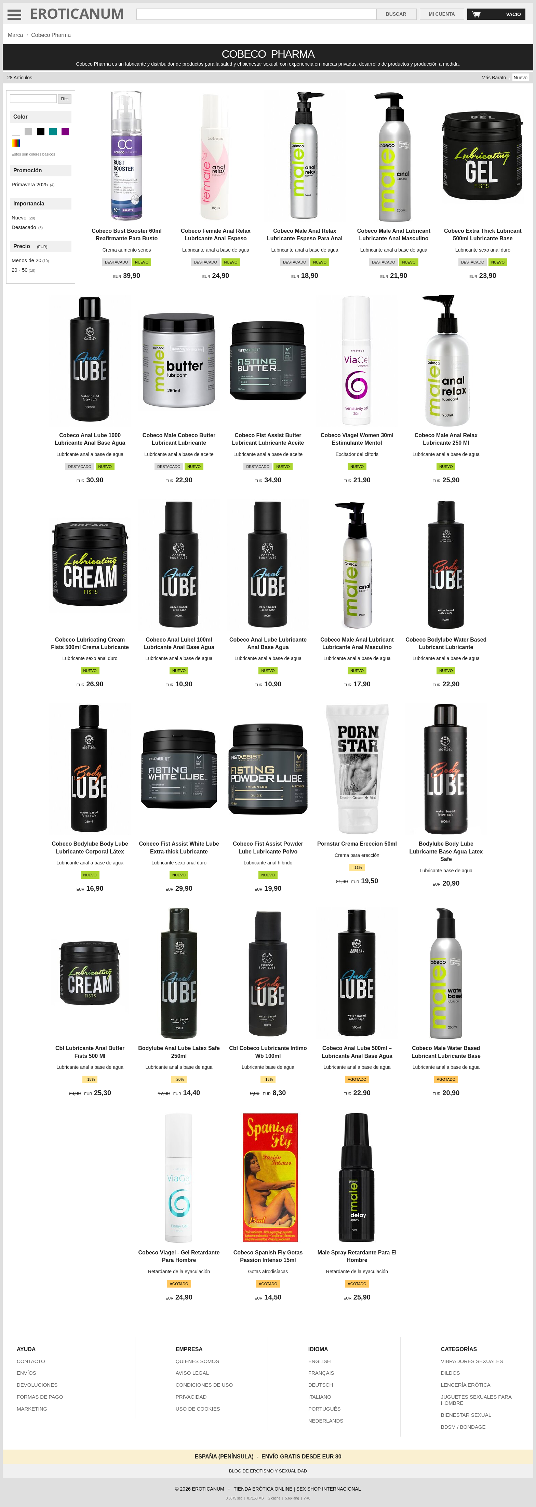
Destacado (24, 227)
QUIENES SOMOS (197, 1361)
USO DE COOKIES (198, 1409)
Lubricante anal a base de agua (215, 250)
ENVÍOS (26, 1373)
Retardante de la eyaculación (179, 1271)
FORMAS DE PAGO (40, 1397)
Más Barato (494, 77)
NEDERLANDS (326, 1421)
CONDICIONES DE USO (204, 1385)
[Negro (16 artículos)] (40, 131)
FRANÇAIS (321, 1373)
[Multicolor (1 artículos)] (16, 143)
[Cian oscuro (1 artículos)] (53, 131)
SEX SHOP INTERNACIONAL (328, 1489)
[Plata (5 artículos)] (28, 131)
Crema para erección (357, 855)
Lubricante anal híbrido (268, 862)
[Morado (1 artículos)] (65, 131)
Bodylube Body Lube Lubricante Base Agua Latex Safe (446, 851)
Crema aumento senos (127, 250)
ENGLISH (319, 1361)
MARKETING (32, 1409)
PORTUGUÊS (324, 1409)
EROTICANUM (77, 13)
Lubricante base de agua (446, 870)
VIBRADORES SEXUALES (472, 1361)
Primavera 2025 (30, 184)
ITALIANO (319, 1397)
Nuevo (520, 77)
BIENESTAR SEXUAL (466, 1415)
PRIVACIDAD (191, 1397)
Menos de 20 (26, 260)
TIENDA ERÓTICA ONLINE (262, 1489)
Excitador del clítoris (357, 454)
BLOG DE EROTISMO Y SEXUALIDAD (268, 1471)
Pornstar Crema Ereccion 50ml (357, 844)
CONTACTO (31, 1361)
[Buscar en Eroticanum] (256, 14)
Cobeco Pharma (51, 35)
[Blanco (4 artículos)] (16, 132)
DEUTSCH (320, 1385)
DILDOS (450, 1373)
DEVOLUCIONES (37, 1385)
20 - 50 (20, 270)
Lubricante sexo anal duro (482, 250)
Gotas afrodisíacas (268, 1271)
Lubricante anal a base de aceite (178, 454)
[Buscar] (33, 98)
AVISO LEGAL (192, 1373)
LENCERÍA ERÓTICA (466, 1385)
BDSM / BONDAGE (463, 1427)
